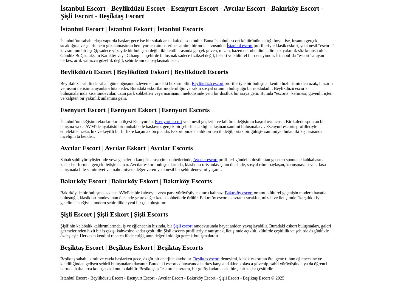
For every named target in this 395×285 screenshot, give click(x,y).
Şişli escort (183, 226)
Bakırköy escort (239, 192)
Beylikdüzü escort (208, 83)
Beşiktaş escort (206, 258)
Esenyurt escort (168, 121)
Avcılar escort (205, 159)
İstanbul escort (240, 45)
